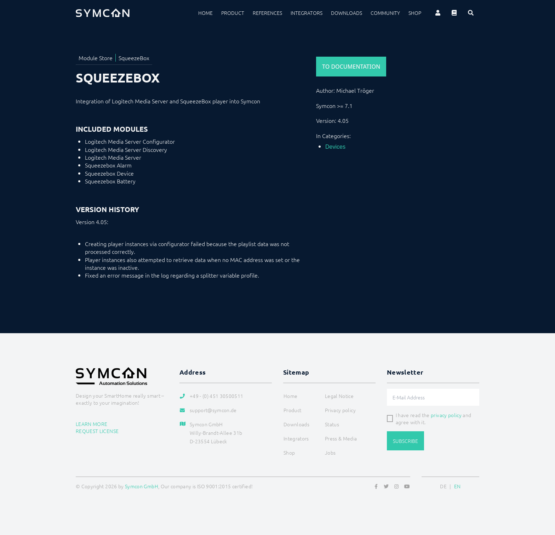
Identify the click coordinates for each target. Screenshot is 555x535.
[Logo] (103, 12)
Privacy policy (340, 410)
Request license (97, 430)
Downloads (346, 12)
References (267, 12)
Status (332, 424)
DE (443, 486)
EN (457, 486)
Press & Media (341, 438)
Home (205, 12)
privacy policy (446, 415)
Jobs (330, 452)
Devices (335, 147)
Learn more (92, 423)
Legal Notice (339, 395)
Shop (414, 12)
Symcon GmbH (141, 486)
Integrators (306, 12)
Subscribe (405, 440)
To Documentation (351, 66)
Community (385, 12)
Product (232, 12)
